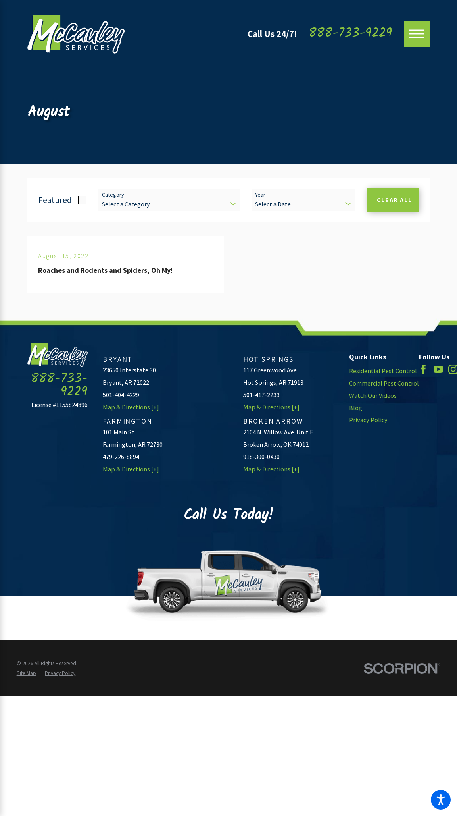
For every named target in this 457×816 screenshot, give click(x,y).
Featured (55, 200)
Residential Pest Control (383, 371)
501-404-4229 (121, 395)
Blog (355, 408)
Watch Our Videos (373, 395)
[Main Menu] (417, 34)
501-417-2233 (261, 395)
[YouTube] (438, 369)
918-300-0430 (261, 457)
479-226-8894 (121, 457)
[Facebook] (423, 369)
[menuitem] (384, 371)
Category (113, 194)
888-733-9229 (350, 33)
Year (260, 194)
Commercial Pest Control (384, 383)
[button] (441, 800)
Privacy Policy (368, 420)
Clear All (394, 200)
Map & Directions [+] (131, 407)
